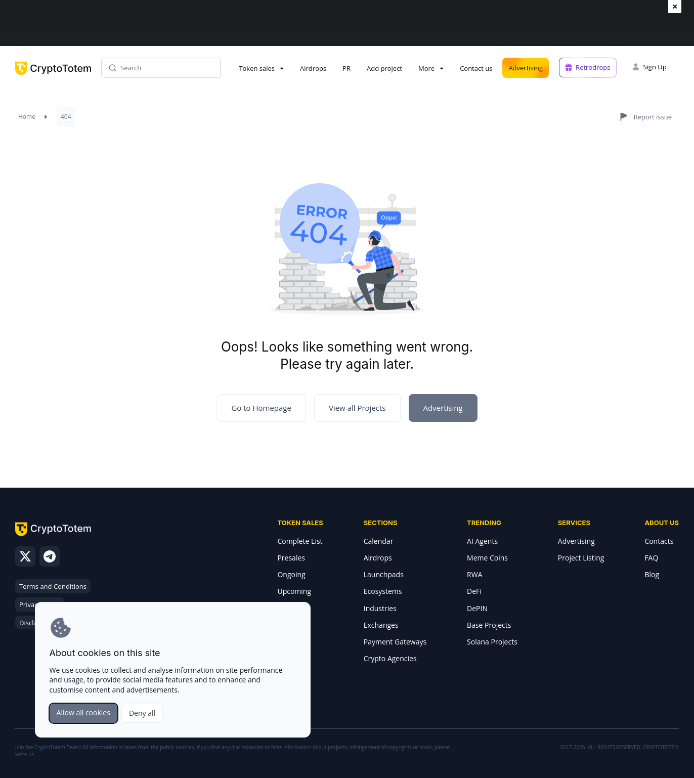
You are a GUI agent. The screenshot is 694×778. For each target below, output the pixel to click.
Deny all (142, 713)
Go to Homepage (261, 408)
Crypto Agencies (390, 658)
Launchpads (384, 574)
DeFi (474, 591)
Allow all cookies (83, 712)
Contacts (658, 541)
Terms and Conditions (52, 586)
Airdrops (313, 68)
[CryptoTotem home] (53, 76)
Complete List (299, 541)
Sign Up (654, 66)
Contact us (476, 68)
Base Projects (489, 625)
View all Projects (357, 408)
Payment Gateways (395, 641)
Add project (384, 68)
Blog (651, 574)
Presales (291, 558)
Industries (380, 608)
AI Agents (482, 541)
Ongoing (291, 574)
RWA (474, 574)
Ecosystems (383, 591)
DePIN (477, 608)
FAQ (651, 558)
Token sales (257, 68)
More (426, 68)
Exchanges (381, 625)
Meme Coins (487, 558)
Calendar (379, 541)
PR (346, 68)
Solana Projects (492, 641)
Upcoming (294, 591)
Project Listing (581, 558)
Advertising (525, 67)
